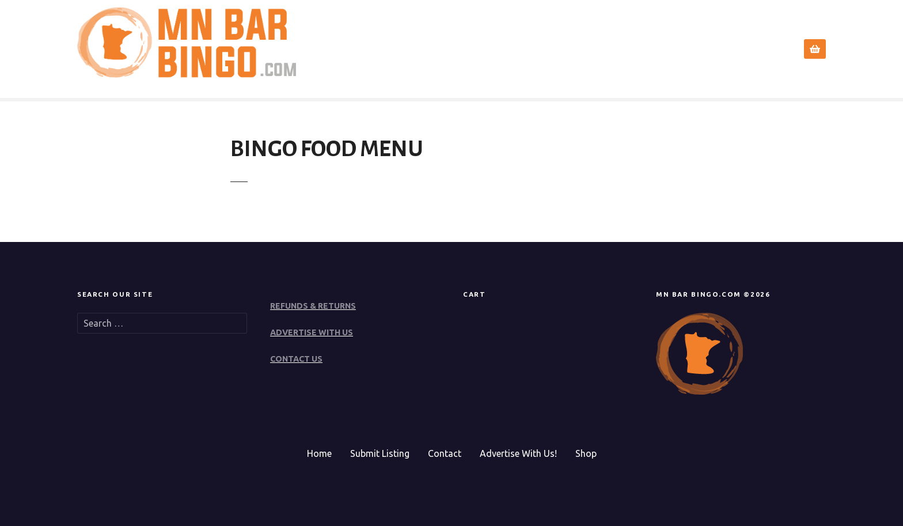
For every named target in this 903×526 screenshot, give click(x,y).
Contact (757, 49)
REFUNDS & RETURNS (313, 306)
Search (618, 49)
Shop (586, 453)
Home (567, 49)
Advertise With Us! (518, 453)
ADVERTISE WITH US (311, 332)
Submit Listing (379, 453)
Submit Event (689, 49)
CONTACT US (296, 359)
